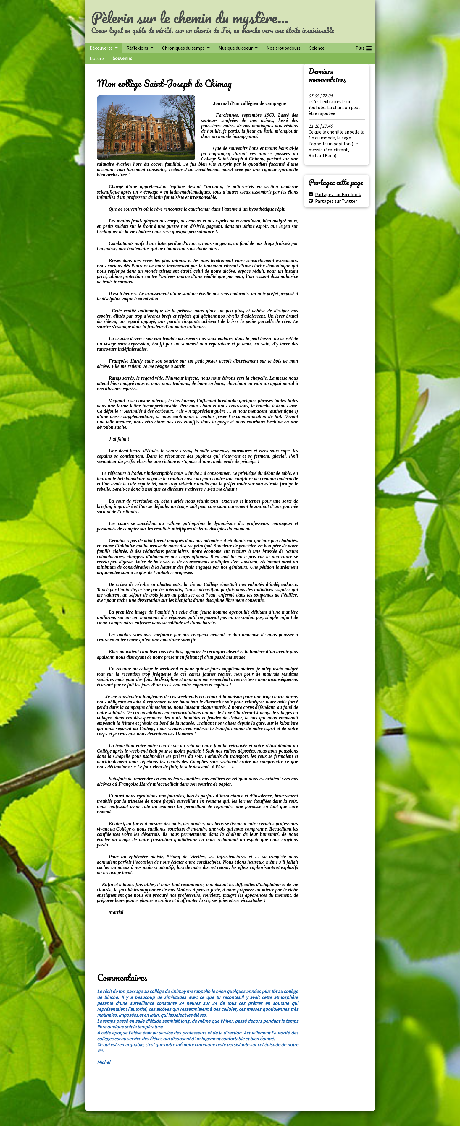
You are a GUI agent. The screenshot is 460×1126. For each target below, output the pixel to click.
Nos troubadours (284, 48)
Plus (364, 47)
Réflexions (137, 48)
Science (317, 48)
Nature (97, 58)
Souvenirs (122, 58)
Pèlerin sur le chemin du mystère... (189, 17)
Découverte (101, 48)
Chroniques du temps (183, 48)
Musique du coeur (236, 48)
